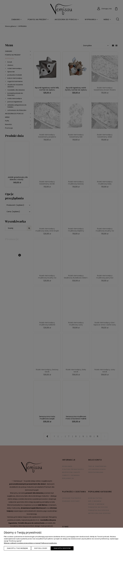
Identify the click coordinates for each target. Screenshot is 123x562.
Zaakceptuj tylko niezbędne (17, 548)
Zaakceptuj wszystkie (62, 548)
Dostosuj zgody (40, 548)
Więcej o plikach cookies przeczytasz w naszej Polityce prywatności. (30, 543)
